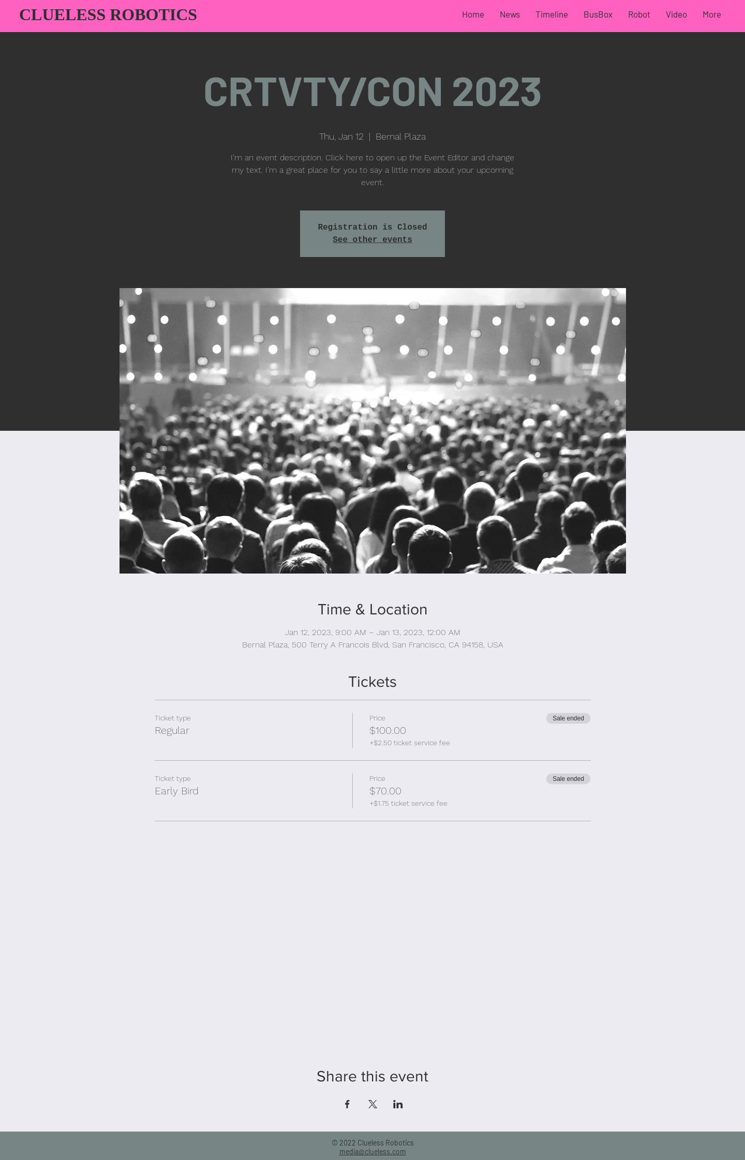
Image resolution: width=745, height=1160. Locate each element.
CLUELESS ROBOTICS (108, 14)
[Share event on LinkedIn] (398, 1104)
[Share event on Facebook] (347, 1104)
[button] (598, 14)
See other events (372, 240)
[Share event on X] (373, 1104)
